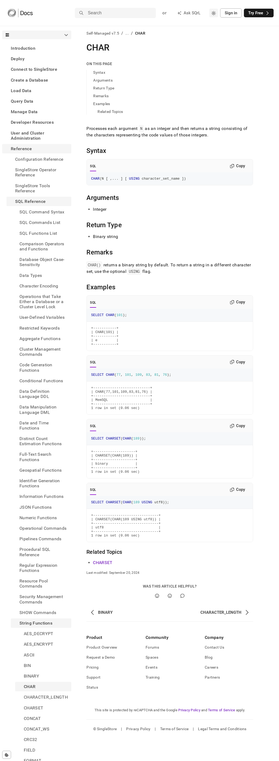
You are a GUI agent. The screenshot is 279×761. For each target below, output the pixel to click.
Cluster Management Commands (40, 352)
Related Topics (110, 111)
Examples (101, 104)
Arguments (103, 80)
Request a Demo (100, 680)
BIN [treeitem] (27, 665)
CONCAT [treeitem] (32, 718)
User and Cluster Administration (27, 135)
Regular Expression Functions (38, 568)
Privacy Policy (189, 733)
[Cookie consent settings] (6, 755)
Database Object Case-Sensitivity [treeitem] (42, 262)
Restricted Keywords (39, 328)
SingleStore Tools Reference (32, 188)
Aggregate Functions (39, 338)
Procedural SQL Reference (34, 552)
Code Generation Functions (35, 367)
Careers (211, 690)
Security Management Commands (41, 599)
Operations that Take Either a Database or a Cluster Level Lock (41, 301)
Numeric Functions (38, 517)
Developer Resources (32, 122)
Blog (209, 680)
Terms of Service (221, 733)
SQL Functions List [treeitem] (38, 233)
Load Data (21, 90)
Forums (152, 670)
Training (153, 700)
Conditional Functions (41, 380)
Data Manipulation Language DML (37, 409)
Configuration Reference (39, 159)
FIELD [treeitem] (30, 750)
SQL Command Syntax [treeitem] (42, 211)
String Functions (35, 623)
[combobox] (213, 13)
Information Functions (41, 496)
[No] (169, 618)
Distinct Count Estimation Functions (40, 441)
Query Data (22, 101)
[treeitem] (36, 48)
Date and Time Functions (34, 425)
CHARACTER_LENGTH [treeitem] (46, 697)
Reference (21, 148)
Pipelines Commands (40, 538)
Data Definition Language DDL (34, 394)
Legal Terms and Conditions (222, 751)
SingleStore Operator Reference (35, 172)
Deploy (18, 58)
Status (92, 710)
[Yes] (157, 618)
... (127, 33)
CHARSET (102, 585)
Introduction (23, 48)
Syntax (99, 72)
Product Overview (101, 670)
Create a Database (29, 80)
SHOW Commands (37, 612)
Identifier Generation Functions (39, 483)
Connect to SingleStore (34, 69)
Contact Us (214, 670)
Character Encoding (38, 286)
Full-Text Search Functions (35, 457)
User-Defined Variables (42, 317)
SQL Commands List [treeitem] (39, 222)
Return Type (103, 88)
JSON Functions (35, 507)
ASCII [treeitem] (29, 655)
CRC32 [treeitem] (30, 739)
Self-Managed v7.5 (102, 33)
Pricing (92, 690)
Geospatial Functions (40, 470)
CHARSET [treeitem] (33, 707)
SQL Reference (30, 201)
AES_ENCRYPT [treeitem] (38, 644)
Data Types (30, 275)
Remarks (101, 96)
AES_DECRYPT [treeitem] (38, 633)
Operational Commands (42, 528)
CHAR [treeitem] (29, 686)
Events (151, 690)
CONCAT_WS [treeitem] (36, 729)
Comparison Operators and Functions (41, 246)
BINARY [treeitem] (31, 676)
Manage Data (24, 111)
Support (93, 700)
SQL (93, 166)
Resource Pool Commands (33, 583)
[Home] (20, 13)
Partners (212, 700)
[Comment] (182, 618)
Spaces (152, 680)
